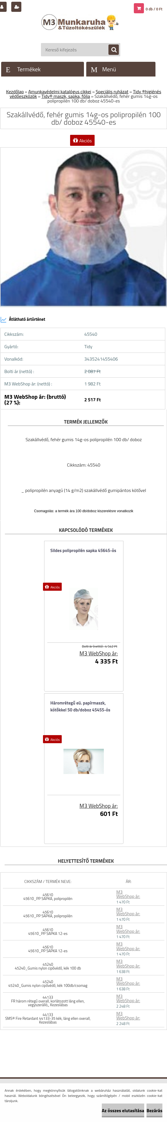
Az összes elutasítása (123, 1110)
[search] (111, 49)
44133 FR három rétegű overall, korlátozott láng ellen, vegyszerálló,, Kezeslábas (48, 1001)
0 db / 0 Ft (154, 9)
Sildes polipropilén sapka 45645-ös (83, 550)
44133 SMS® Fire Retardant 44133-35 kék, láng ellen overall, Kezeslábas (48, 1018)
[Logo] (80, 28)
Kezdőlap (15, 91)
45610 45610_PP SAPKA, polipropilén (47, 896)
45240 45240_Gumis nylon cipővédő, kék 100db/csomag (47, 983)
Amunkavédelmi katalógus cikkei (59, 91)
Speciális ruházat (112, 91)
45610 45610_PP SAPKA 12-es (47, 931)
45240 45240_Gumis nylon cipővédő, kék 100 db (48, 966)
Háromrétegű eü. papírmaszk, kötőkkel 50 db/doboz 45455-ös (80, 706)
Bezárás (154, 1110)
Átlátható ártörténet (22, 319)
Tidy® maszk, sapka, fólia (66, 96)
